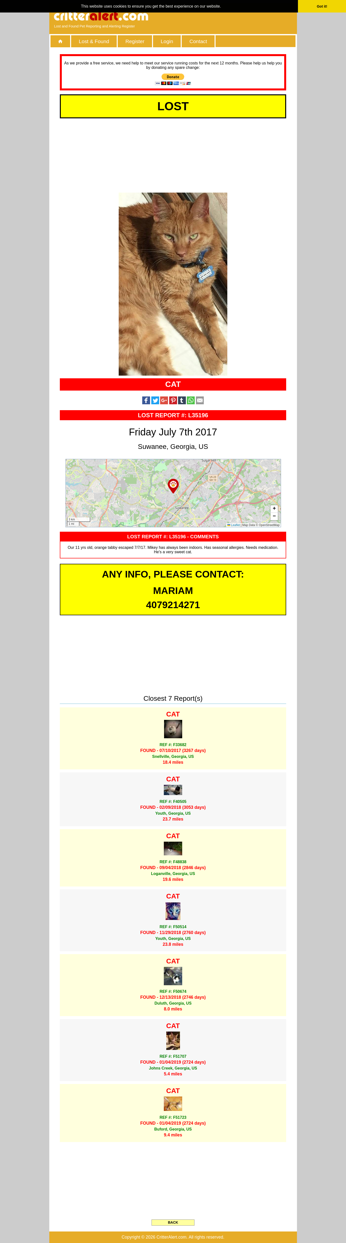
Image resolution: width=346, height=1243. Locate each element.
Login (167, 41)
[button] (173, 486)
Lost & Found (94, 41)
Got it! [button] (322, 6)
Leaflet (233, 525)
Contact (198, 41)
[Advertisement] (235, 16)
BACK (173, 1222)
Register (134, 41)
